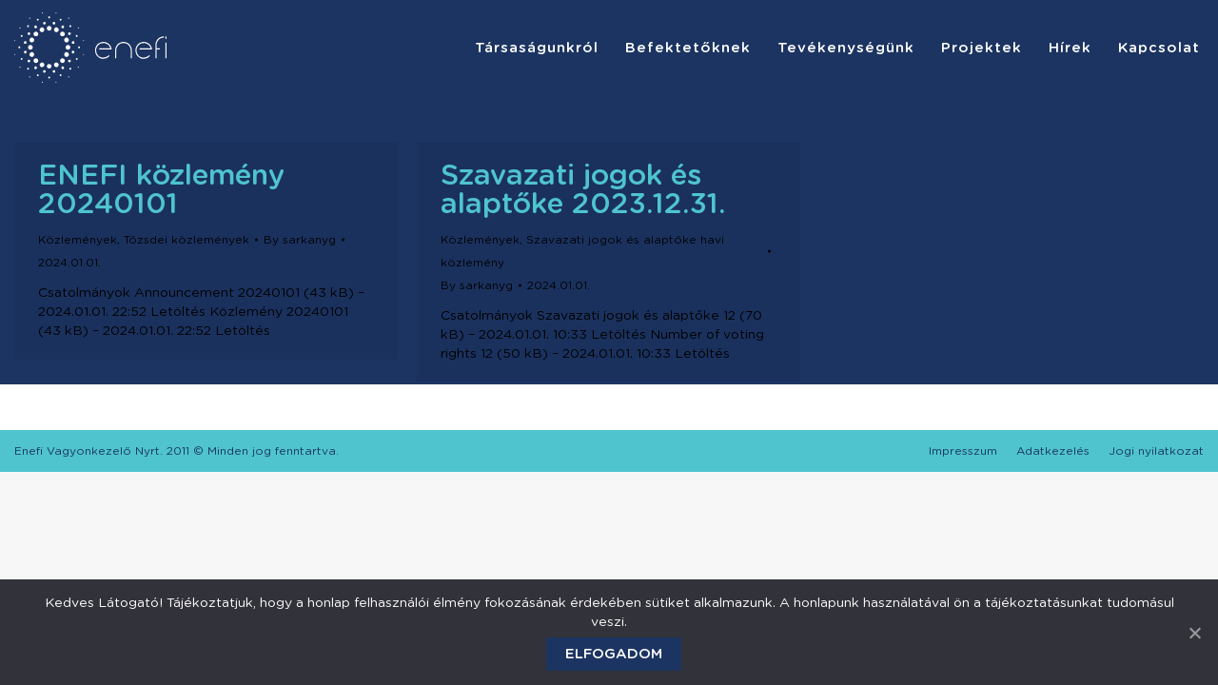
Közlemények (77, 239)
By (300, 239)
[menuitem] (536, 47)
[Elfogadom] (1194, 632)
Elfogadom (613, 654)
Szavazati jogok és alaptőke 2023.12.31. (583, 190)
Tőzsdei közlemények (186, 239)
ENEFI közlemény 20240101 (161, 190)
